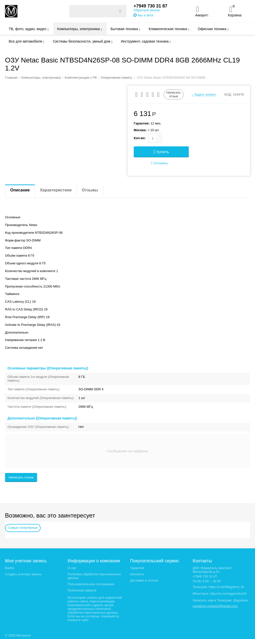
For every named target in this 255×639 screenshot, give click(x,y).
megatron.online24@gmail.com (215, 606)
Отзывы (90, 190)
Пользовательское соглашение (90, 584)
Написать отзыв (173, 94)
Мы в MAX (146, 15)
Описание (20, 190)
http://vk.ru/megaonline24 (228, 593)
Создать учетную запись (23, 574)
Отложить (159, 163)
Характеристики (55, 190)
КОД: (228, 94)
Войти (9, 568)
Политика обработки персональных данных (94, 576)
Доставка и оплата (144, 580)
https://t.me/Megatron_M (226, 587)
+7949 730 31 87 (150, 5)
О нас (71, 568)
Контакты (137, 574)
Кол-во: (140, 138)
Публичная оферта (81, 590)
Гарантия (137, 568)
